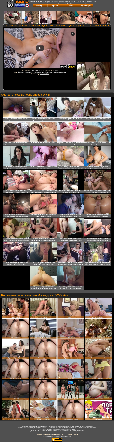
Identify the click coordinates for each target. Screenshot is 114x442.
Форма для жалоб (59, 434)
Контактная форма (43, 434)
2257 (70, 434)
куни (31, 72)
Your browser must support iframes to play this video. (40, 48)
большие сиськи (24, 72)
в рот (64, 72)
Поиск (70, 6)
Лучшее (55, 6)
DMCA (75, 434)
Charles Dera (44, 74)
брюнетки (48, 72)
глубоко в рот (57, 72)
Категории (40, 6)
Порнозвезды (85, 6)
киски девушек (39, 72)
